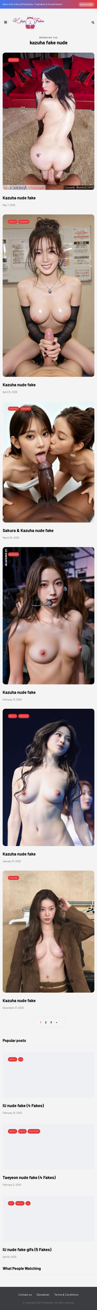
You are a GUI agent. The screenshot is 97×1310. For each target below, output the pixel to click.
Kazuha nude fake (19, 197)
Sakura (25, 409)
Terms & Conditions (66, 1294)
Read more (86, 4)
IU (21, 1059)
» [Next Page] (56, 1022)
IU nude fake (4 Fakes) (23, 1105)
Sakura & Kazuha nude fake (28, 530)
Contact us (25, 1294)
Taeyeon (34, 1131)
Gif (11, 1203)
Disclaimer (43, 1294)
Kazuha (13, 60)
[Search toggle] (91, 22)
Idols (12, 222)
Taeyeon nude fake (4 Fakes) (29, 1177)
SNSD (22, 1131)
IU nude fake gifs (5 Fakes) (27, 1249)
